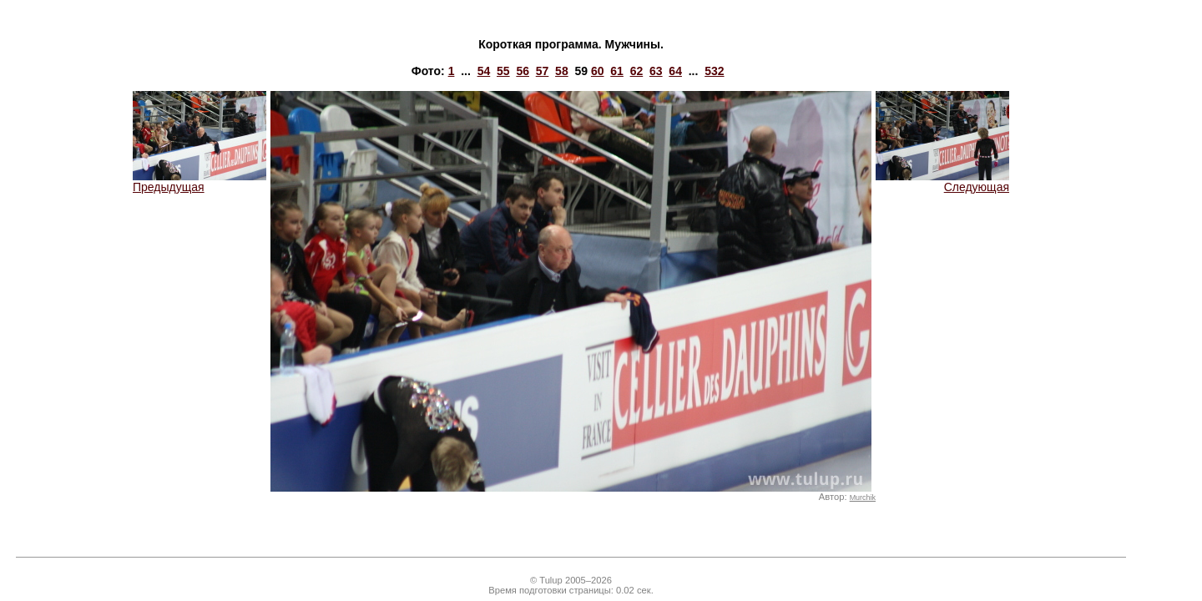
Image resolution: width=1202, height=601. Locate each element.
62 (637, 71)
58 (561, 71)
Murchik (863, 497)
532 (714, 71)
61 (617, 71)
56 (522, 71)
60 (597, 71)
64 (675, 71)
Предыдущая (199, 181)
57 (542, 71)
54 (484, 71)
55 (503, 71)
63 (656, 71)
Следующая (942, 181)
